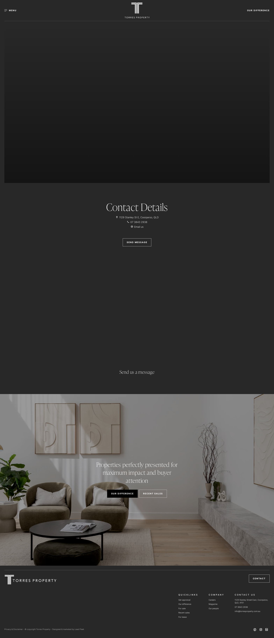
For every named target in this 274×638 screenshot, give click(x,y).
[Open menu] (12, 10)
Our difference (184, 604)
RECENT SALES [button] (153, 493)
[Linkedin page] (267, 630)
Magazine (213, 604)
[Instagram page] (261, 630)
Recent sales (184, 612)
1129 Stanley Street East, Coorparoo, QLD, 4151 (251, 601)
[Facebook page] (255, 630)
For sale (182, 608)
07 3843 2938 (241, 607)
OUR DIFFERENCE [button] (258, 10)
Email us (138, 226)
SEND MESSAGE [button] (137, 242)
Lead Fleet (79, 629)
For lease (182, 617)
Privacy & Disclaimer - (14, 629)
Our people (214, 608)
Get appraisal (184, 600)
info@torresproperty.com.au (247, 611)
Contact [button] (259, 578)
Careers (212, 600)
